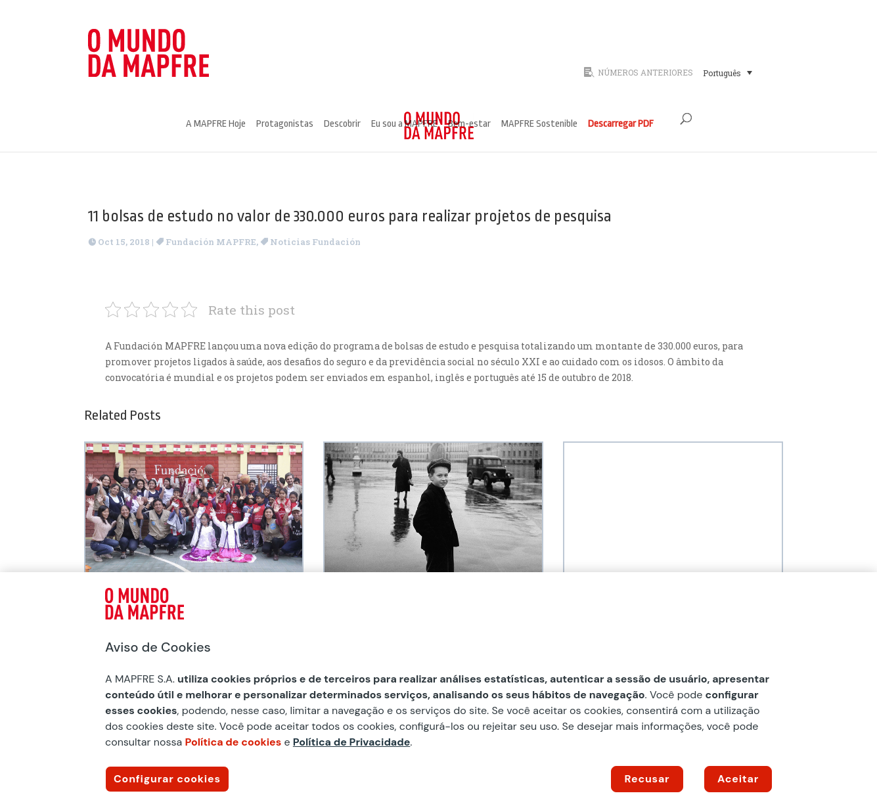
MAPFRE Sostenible (539, 124)
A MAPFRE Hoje (216, 124)
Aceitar (738, 779)
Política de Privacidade (352, 742)
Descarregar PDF (621, 124)
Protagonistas (284, 124)
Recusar (647, 779)
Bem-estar (469, 124)
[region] (438, 690)
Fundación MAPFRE (211, 242)
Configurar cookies (167, 779)
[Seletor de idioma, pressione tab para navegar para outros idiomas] (727, 72)
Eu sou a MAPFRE (404, 124)
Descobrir (342, 124)
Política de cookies (233, 742)
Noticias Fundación (315, 242)
